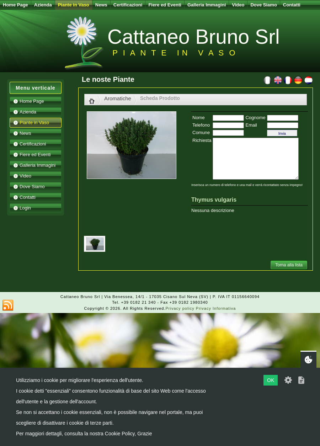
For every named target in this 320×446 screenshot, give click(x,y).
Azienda (43, 4)
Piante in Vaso (73, 4)
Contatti (291, 4)
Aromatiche (117, 98)
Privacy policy (180, 308)
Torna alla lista (289, 264)
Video (238, 4)
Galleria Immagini (206, 4)
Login (25, 208)
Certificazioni (128, 4)
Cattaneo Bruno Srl (193, 36)
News (101, 4)
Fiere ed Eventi (164, 4)
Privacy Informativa (216, 308)
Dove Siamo (263, 4)
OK (270, 380)
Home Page (15, 4)
